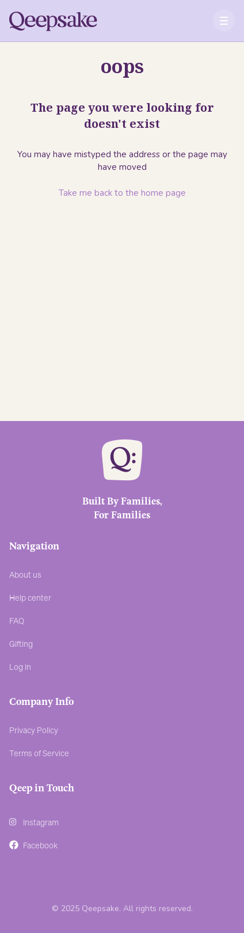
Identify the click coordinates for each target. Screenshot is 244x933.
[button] (224, 21)
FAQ (16, 620)
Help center (30, 597)
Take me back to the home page (122, 193)
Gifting (21, 643)
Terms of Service (39, 753)
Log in (20, 666)
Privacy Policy (33, 730)
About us (25, 574)
